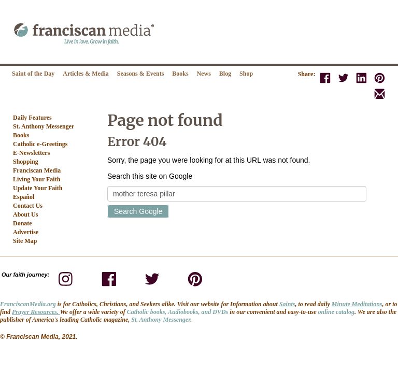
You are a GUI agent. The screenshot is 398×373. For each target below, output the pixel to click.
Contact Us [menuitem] (27, 205)
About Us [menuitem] (25, 214)
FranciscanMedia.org (28, 304)
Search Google (138, 211)
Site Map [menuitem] (25, 241)
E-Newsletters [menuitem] (31, 152)
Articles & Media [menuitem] (86, 73)
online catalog (336, 311)
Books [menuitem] (180, 73)
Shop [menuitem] (246, 73)
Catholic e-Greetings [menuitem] (40, 144)
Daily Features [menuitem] (32, 117)
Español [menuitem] (23, 196)
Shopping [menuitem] (25, 161)
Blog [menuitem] (225, 73)
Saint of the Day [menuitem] (33, 73)
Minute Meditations (357, 304)
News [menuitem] (204, 73)
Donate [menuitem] (22, 223)
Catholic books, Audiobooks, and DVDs (178, 311)
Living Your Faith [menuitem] (36, 179)
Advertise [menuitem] (25, 232)
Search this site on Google (149, 176)
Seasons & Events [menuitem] (140, 73)
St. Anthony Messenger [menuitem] (43, 126)
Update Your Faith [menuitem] (37, 188)
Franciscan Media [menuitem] (37, 170)
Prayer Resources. (36, 311)
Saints (287, 304)
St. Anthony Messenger (160, 319)
